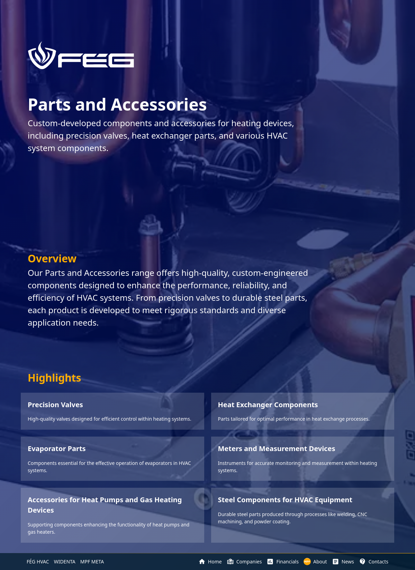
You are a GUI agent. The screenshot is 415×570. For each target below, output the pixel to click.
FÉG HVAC (38, 561)
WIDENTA (64, 561)
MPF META (92, 561)
